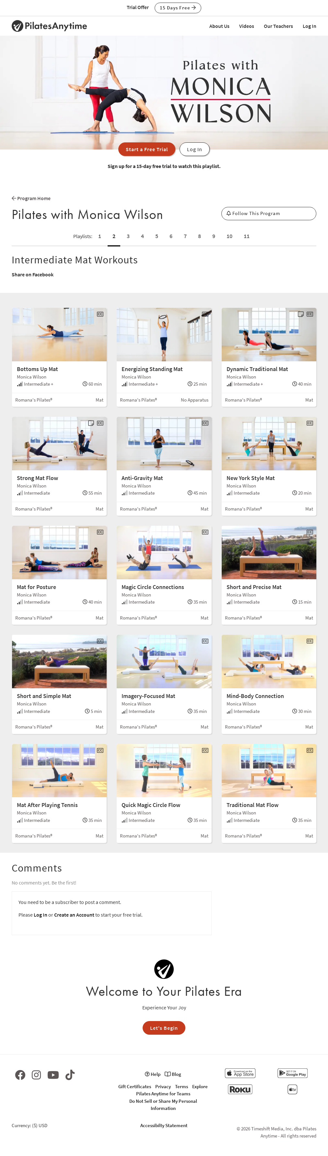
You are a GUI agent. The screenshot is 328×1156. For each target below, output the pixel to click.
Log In (309, 26)
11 (247, 236)
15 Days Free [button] (178, 8)
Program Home (31, 198)
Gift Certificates (134, 1086)
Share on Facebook (32, 274)
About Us (219, 26)
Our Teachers (278, 26)
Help (152, 1074)
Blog (173, 1074)
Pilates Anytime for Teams (163, 1093)
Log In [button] (194, 149)
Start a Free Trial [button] (147, 149)
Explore (200, 1086)
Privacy (163, 1086)
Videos (246, 26)
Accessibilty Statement (163, 1125)
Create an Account (74, 914)
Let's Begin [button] (164, 1028)
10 (229, 236)
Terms (181, 1086)
